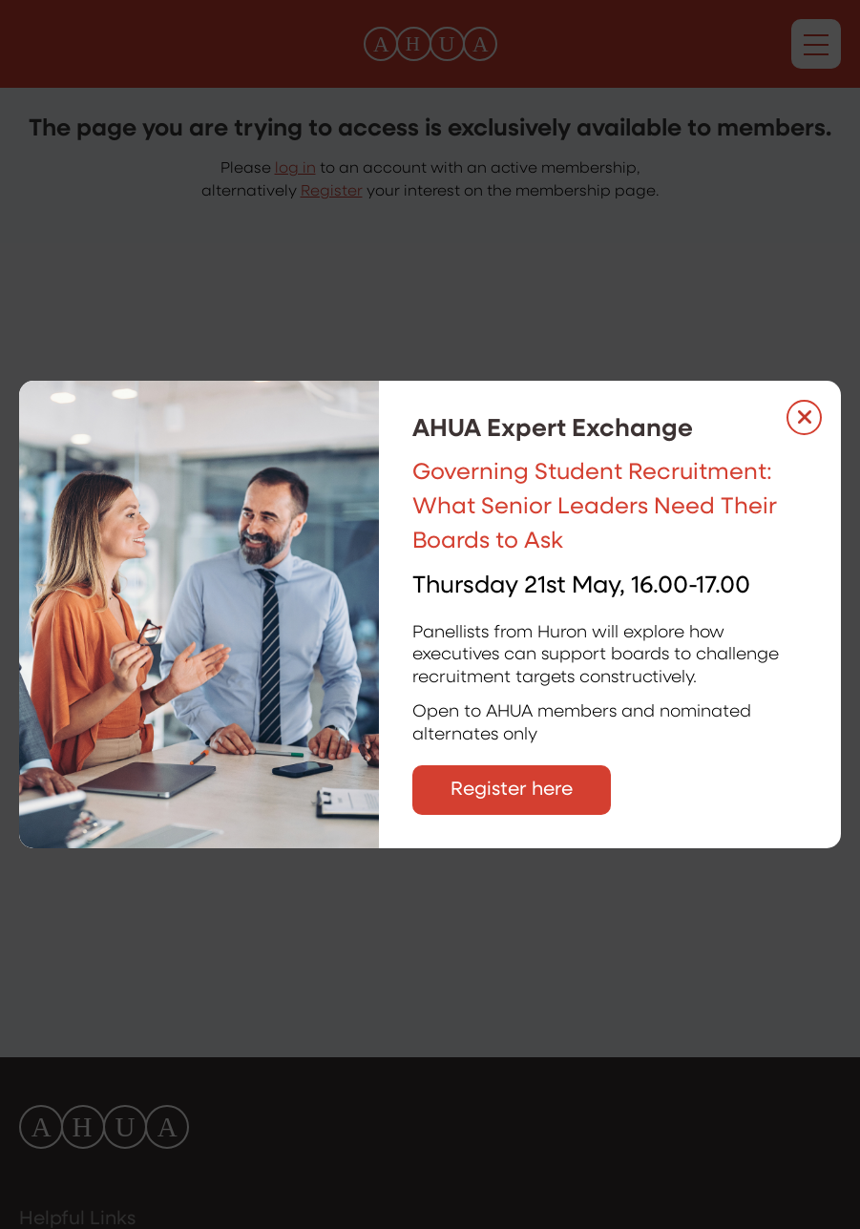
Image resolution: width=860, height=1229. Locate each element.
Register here (512, 790)
